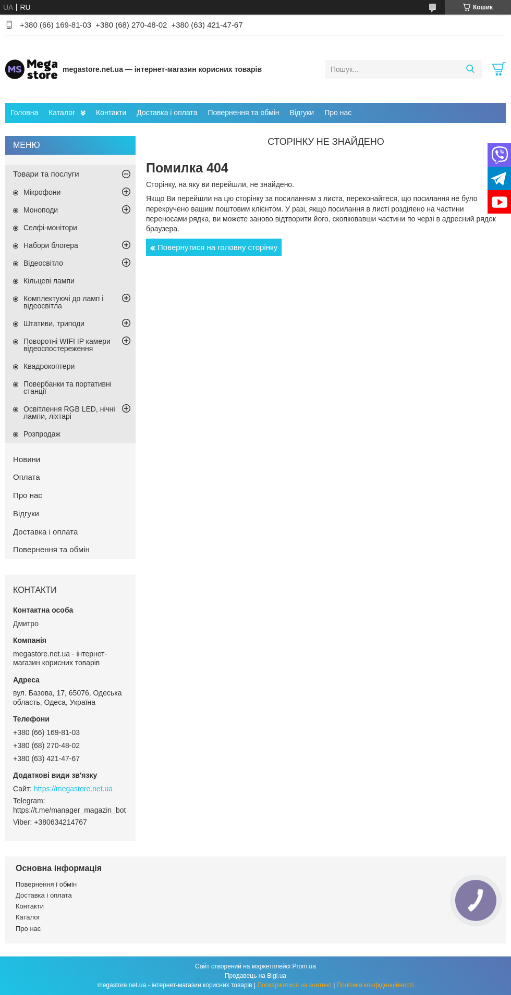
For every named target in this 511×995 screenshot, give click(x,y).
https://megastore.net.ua (73, 789)
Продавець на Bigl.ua (255, 975)
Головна (24, 112)
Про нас (337, 112)
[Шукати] (470, 69)
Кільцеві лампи (49, 281)
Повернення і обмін (46, 884)
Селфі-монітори (50, 227)
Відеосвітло (43, 263)
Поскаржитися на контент (294, 985)
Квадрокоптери (49, 366)
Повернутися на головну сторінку (217, 247)
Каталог (61, 112)
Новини (26, 459)
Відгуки (301, 112)
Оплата (26, 476)
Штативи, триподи (53, 323)
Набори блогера (50, 245)
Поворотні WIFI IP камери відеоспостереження (67, 345)
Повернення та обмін (243, 112)
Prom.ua (304, 966)
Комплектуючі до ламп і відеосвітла (63, 302)
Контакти (111, 112)
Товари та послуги (46, 173)
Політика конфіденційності (375, 985)
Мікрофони (41, 192)
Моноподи (40, 210)
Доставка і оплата (167, 112)
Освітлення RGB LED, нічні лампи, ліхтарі (69, 412)
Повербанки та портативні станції (67, 387)
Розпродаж (41, 434)
